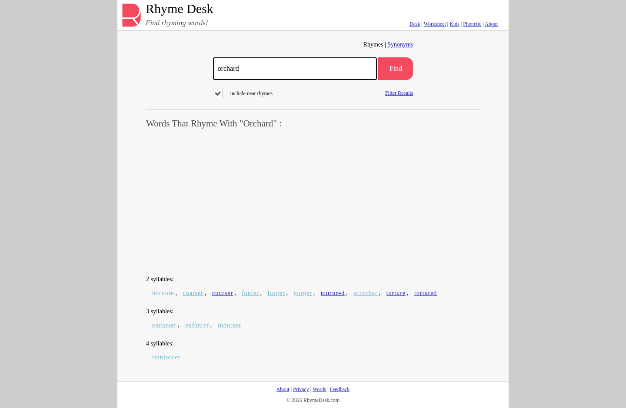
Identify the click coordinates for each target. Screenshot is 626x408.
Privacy (301, 389)
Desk (415, 24)
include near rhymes (243, 93)
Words (319, 389)
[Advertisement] (313, 202)
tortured (425, 293)
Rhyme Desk (179, 9)
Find (396, 68)
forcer (250, 293)
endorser (164, 325)
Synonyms (400, 44)
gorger (303, 293)
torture (396, 293)
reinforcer (166, 357)
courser (222, 293)
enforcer (197, 325)
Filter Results (399, 93)
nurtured (333, 293)
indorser (229, 325)
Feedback (340, 389)
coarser (193, 293)
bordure (163, 293)
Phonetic (472, 24)
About (491, 24)
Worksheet (435, 24)
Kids (455, 24)
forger (276, 293)
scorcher (365, 293)
